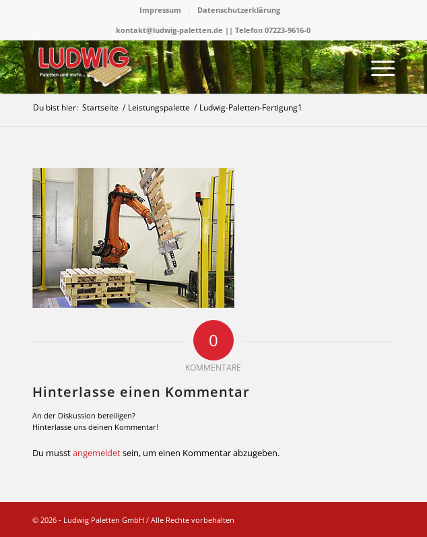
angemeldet (97, 453)
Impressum (160, 10)
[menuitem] (161, 10)
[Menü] (376, 67)
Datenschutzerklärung (238, 10)
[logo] (177, 67)
